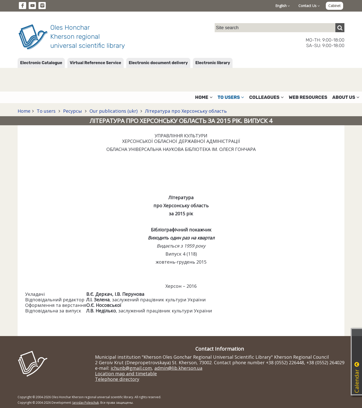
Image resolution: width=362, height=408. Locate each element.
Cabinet (334, 5)
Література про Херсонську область (185, 111)
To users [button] (231, 97)
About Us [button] (345, 97)
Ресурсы (72, 111)
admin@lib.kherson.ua (178, 368)
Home (24, 111)
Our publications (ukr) (113, 111)
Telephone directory (117, 379)
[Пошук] (339, 27)
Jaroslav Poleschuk (85, 402)
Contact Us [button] (309, 5)
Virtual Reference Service (95, 62)
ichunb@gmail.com (131, 368)
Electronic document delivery (158, 62)
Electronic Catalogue (41, 62)
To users (46, 111)
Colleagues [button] (266, 97)
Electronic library (212, 62)
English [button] (282, 5)
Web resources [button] (308, 97)
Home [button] (204, 97)
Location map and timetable (126, 374)
